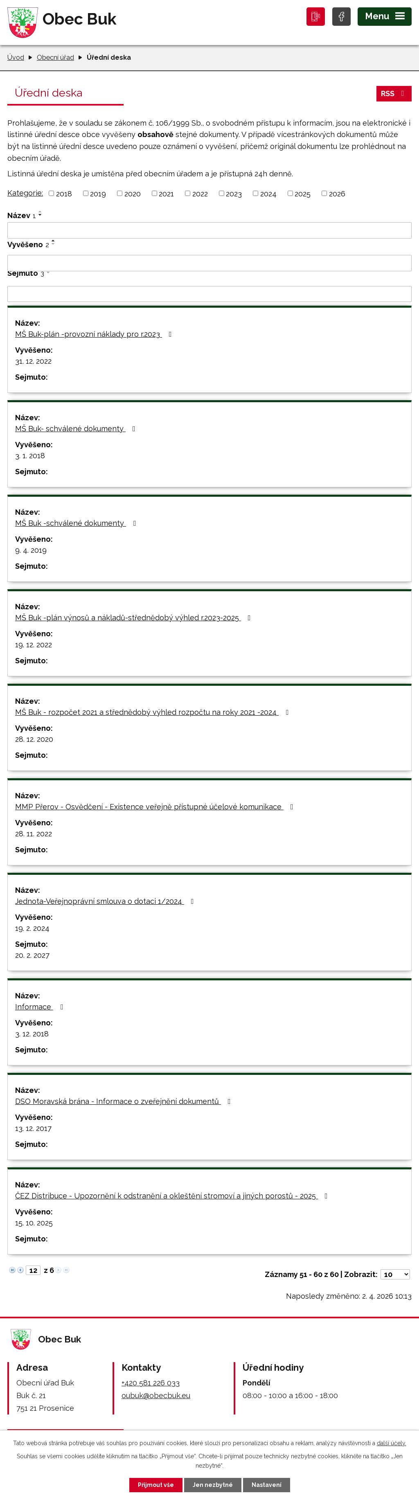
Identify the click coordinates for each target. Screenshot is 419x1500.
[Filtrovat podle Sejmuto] (209, 294)
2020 (132, 193)
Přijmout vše (156, 1485)
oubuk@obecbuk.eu (156, 1395)
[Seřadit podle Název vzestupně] (40, 211)
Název (21, 215)
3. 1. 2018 (30, 455)
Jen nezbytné (213, 1485)
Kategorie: (25, 193)
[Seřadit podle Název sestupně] (40, 214)
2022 (200, 193)
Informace (40, 1006)
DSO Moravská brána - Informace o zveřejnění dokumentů (124, 1101)
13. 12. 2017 (33, 1128)
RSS (394, 93)
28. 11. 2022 (33, 833)
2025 (303, 193)
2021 (166, 193)
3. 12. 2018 (32, 1033)
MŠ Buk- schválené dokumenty (77, 428)
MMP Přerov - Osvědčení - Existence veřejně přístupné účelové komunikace (156, 806)
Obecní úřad (55, 57)
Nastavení (267, 1485)
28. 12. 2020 (34, 739)
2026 (337, 193)
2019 (98, 193)
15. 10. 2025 (34, 1222)
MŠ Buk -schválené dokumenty (77, 523)
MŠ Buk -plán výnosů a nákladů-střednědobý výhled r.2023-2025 (134, 617)
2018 (64, 193)
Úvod (15, 57)
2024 (268, 193)
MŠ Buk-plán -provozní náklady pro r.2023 (95, 334)
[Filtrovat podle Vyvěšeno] (209, 263)
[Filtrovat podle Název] (209, 230)
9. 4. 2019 (31, 550)
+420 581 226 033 (151, 1382)
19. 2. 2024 (32, 928)
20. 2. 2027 (32, 955)
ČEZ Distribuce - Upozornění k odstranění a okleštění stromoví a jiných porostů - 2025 (173, 1195)
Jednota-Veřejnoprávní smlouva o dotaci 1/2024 (106, 901)
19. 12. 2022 (33, 644)
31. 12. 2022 (33, 361)
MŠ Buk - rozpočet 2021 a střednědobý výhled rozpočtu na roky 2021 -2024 (153, 712)
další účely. (391, 1443)
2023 (234, 193)
